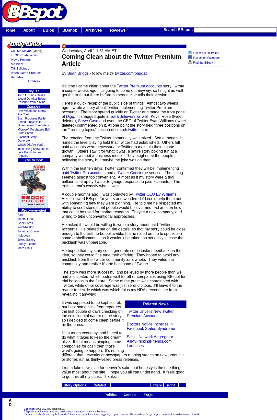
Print (171, 385)
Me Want (17, 64)
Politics (110, 395)
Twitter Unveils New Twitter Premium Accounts (150, 313)
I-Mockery (24, 235)
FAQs (148, 395)
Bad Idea (17, 77)
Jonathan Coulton (29, 231)
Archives (93, 30)
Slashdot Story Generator (27, 138)
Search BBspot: (179, 30)
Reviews (118, 30)
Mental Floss (26, 219)
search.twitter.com (131, 130)
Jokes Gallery (26, 239)
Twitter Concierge (132, 173)
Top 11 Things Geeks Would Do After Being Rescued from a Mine (32, 99)
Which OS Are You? (30, 144)
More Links (25, 248)
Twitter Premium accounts (139, 86)
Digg (70, 116)
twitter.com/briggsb (131, 73)
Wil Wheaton (26, 227)
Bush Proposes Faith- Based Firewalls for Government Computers (33, 122)
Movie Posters (21, 59)
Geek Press (25, 223)
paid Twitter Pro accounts (83, 173)
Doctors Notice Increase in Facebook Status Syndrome (151, 326)
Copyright (29, 409)
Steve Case (88, 121)
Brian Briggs (78, 73)
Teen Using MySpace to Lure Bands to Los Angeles (33, 152)
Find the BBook (203, 62)
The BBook (34, 160)
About (29, 30)
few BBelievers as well (129, 116)
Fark (20, 214)
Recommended (33, 210)
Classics (34, 106)
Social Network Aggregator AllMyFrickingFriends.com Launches (150, 341)
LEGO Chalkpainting (25, 55)
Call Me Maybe (21, 51)
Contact (130, 395)
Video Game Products (26, 73)
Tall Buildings (20, 68)
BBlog (48, 30)
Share (157, 385)
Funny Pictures (27, 244)
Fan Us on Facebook (206, 58)
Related (99, 385)
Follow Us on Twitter (206, 53)
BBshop (69, 30)
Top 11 (33, 91)
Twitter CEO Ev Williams (155, 194)
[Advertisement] (207, 146)
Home (9, 30)
